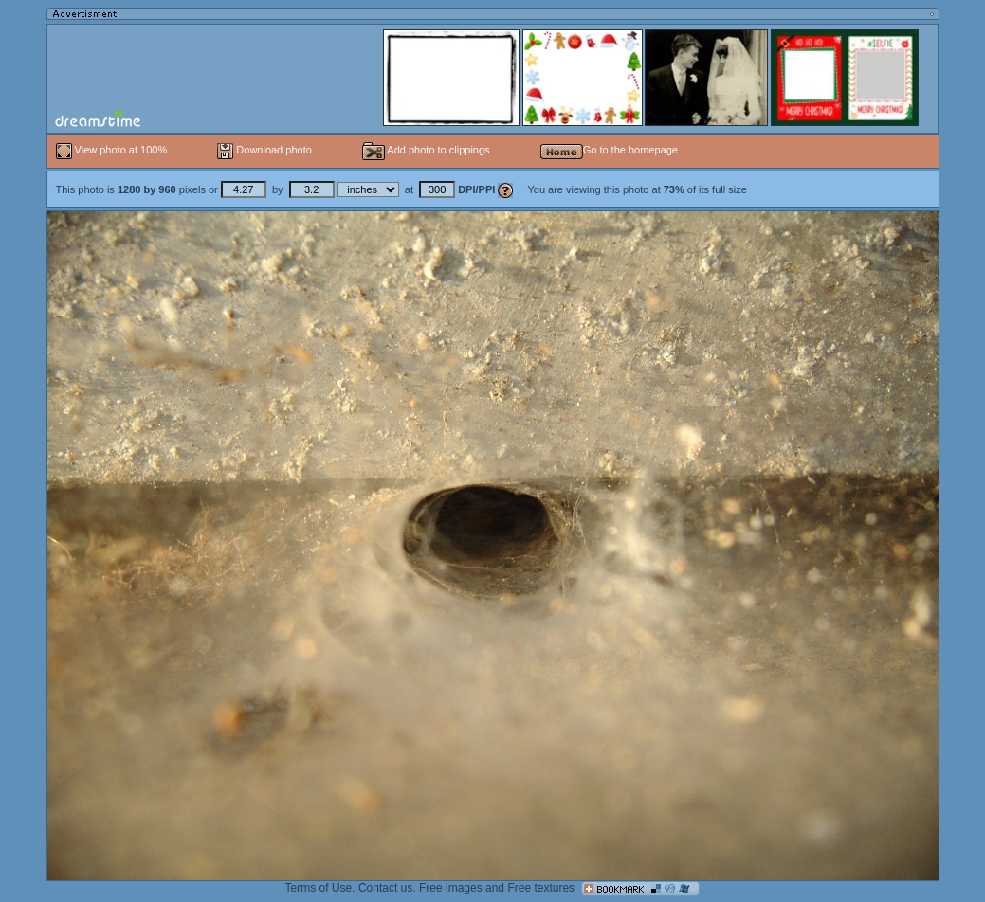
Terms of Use (319, 887)
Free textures (541, 887)
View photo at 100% (113, 149)
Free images (451, 887)
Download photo (264, 149)
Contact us (385, 887)
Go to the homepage (609, 149)
